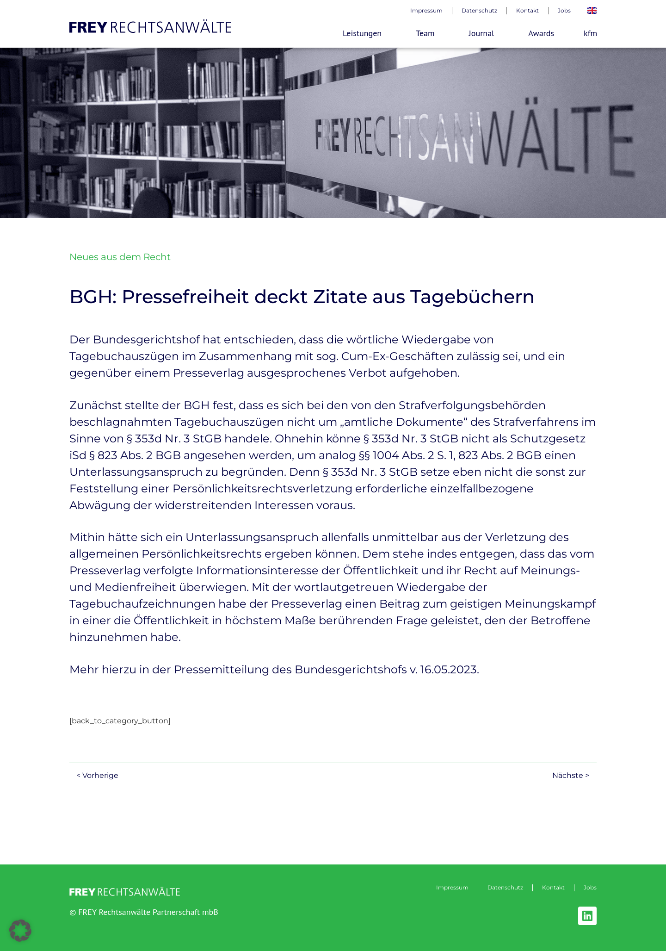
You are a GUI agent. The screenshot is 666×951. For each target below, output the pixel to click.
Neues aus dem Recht (120, 256)
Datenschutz (479, 10)
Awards (541, 33)
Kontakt (527, 10)
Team (427, 33)
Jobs (564, 10)
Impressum (426, 10)
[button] (20, 930)
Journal (484, 33)
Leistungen (364, 33)
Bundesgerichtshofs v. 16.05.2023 (386, 669)
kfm (590, 33)
